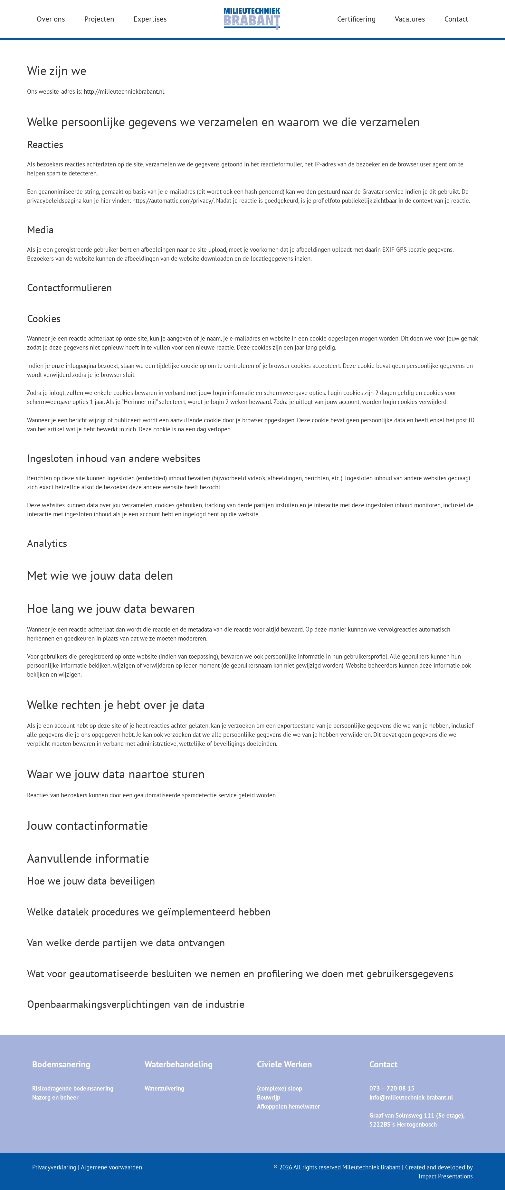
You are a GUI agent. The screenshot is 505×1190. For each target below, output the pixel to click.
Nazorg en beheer (55, 1097)
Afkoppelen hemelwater (288, 1106)
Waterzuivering (164, 1088)
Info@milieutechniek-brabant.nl (411, 1097)
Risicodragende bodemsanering (72, 1088)
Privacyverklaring (54, 1167)
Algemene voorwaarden (111, 1167)
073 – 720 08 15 (391, 1088)
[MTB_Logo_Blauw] (252, 19)
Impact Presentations (446, 1176)
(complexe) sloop (279, 1088)
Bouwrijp (268, 1097)
